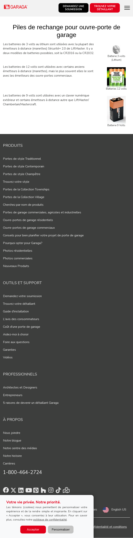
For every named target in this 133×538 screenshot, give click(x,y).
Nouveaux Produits (16, 266)
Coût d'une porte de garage (21, 327)
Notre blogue (12, 440)
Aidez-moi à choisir (16, 334)
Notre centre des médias (20, 448)
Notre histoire (12, 456)
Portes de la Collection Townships (26, 189)
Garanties (9, 350)
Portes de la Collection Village (23, 197)
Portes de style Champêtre (21, 174)
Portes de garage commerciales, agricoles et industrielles (42, 212)
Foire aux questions (16, 342)
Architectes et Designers (20, 387)
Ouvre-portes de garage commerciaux (29, 228)
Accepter (33, 530)
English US (118, 509)
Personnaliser (61, 530)
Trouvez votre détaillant (19, 304)
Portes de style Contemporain (23, 166)
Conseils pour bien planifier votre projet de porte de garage (43, 235)
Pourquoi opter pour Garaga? (22, 243)
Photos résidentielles (17, 251)
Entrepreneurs (12, 395)
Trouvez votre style (16, 182)
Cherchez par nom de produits (23, 205)
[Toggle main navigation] (127, 7)
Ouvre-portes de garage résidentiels (28, 220)
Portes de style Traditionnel (22, 159)
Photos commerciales (18, 258)
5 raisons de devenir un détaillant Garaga (31, 403)
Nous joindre (11, 433)
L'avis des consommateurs (21, 319)
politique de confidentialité (50, 519)
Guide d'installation (16, 311)
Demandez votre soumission (22, 296)
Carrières (9, 463)
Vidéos (8, 357)
